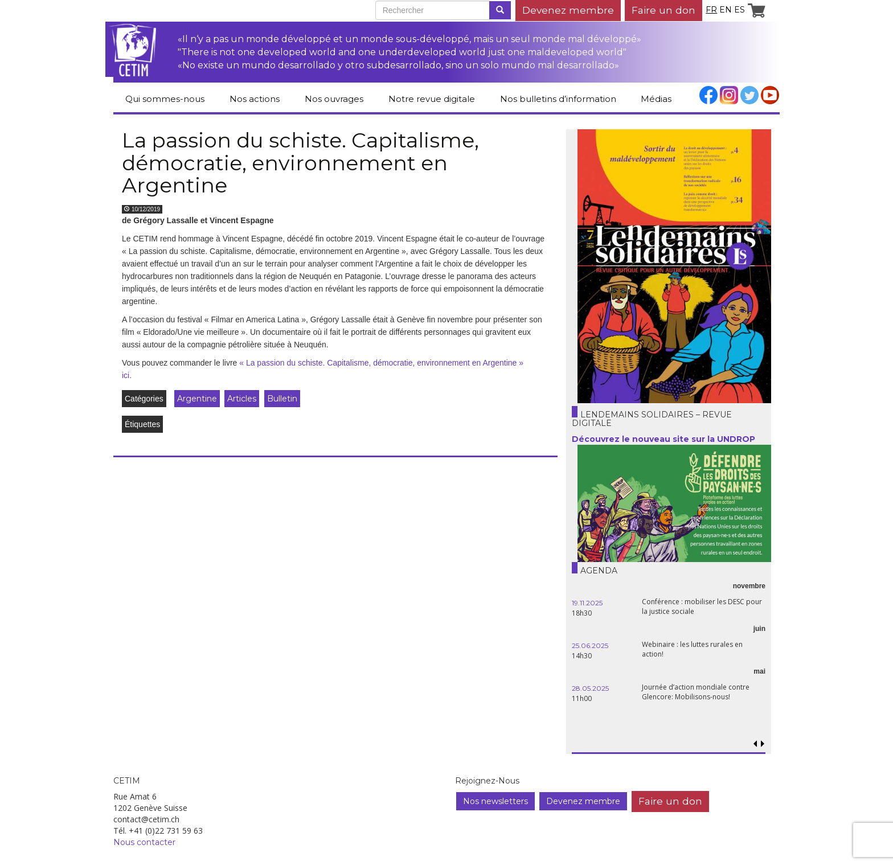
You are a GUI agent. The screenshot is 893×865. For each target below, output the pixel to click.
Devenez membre (568, 10)
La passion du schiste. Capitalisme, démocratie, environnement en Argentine (300, 163)
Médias (656, 98)
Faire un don (663, 10)
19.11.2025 (587, 602)
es (739, 10)
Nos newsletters (495, 801)
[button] (762, 744)
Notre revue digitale (431, 98)
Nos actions (255, 98)
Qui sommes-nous (164, 98)
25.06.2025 (590, 645)
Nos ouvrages (334, 98)
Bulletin (282, 398)
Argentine (197, 398)
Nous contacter (144, 842)
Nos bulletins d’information (558, 98)
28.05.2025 (590, 688)
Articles (241, 398)
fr (711, 10)
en (725, 10)
